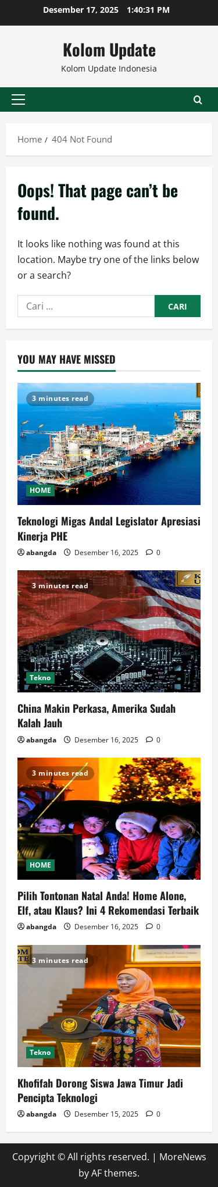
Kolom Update (109, 49)
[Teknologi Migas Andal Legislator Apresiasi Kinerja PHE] (109, 444)
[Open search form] (198, 99)
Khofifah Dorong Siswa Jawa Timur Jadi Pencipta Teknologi (100, 1090)
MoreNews (182, 1156)
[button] (18, 99)
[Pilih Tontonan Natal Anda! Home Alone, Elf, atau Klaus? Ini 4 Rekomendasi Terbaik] (109, 819)
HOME (40, 490)
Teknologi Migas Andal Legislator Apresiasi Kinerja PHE (109, 528)
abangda (41, 552)
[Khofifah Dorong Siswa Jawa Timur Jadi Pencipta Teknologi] (109, 1006)
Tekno (40, 678)
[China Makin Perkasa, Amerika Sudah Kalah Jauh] (109, 631)
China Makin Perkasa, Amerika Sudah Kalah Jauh (96, 715)
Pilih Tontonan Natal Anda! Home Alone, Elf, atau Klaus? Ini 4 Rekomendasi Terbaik (108, 903)
